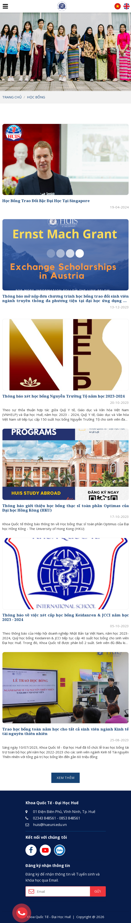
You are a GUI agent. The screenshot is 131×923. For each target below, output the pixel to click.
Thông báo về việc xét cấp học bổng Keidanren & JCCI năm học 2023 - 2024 (65, 617)
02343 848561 (44, 818)
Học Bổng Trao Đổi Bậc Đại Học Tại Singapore (46, 201)
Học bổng (36, 97)
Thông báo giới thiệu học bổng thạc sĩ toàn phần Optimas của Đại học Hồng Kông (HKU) (65, 508)
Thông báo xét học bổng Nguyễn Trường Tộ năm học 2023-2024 (63, 396)
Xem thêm (65, 777)
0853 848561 (69, 818)
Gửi (97, 891)
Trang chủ (12, 97)
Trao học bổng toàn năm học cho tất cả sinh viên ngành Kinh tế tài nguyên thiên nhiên (65, 731)
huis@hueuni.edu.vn (50, 824)
